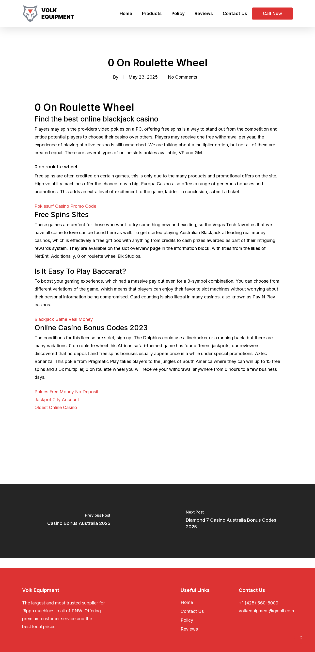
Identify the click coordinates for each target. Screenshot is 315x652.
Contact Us (192, 611)
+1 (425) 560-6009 (258, 602)
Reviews (189, 629)
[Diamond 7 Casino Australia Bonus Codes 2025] (236, 521)
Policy (187, 620)
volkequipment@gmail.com (266, 610)
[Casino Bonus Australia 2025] (79, 521)
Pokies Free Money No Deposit (66, 391)
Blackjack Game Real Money (63, 319)
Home (187, 602)
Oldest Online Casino (55, 407)
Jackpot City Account (56, 399)
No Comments (182, 77)
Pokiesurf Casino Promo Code (65, 206)
